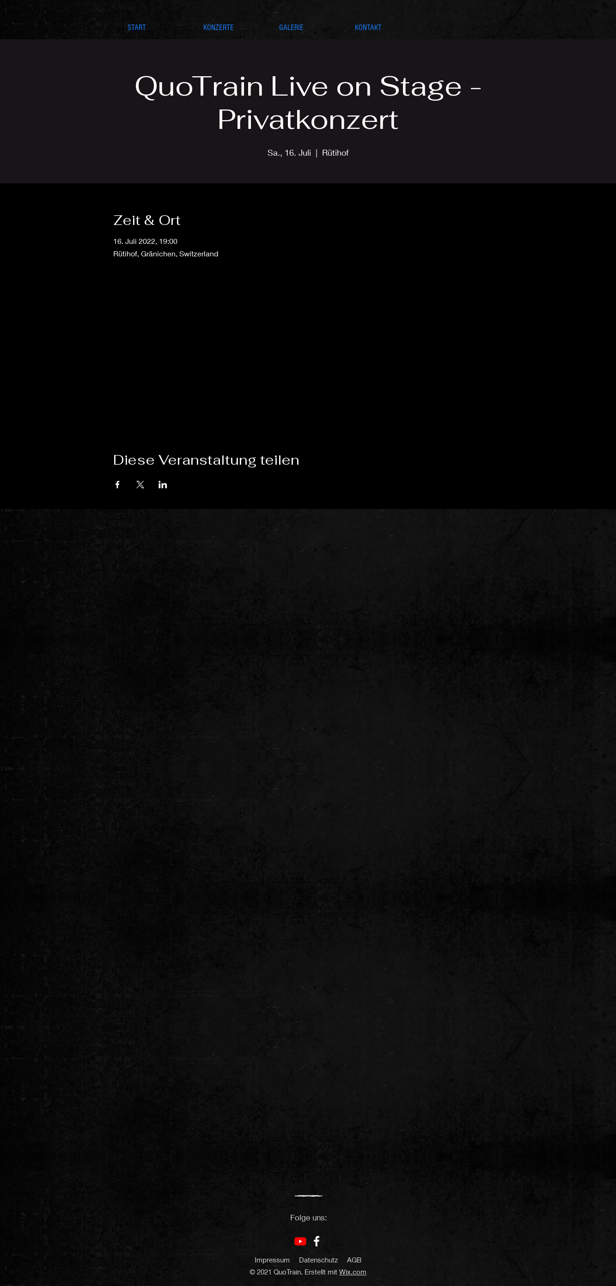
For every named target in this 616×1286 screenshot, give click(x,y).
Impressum (272, 1260)
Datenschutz (318, 1260)
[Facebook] (316, 1241)
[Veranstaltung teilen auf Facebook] (117, 484)
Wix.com (352, 1272)
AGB (354, 1260)
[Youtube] (300, 1241)
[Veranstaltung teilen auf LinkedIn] (163, 484)
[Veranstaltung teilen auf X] (140, 484)
